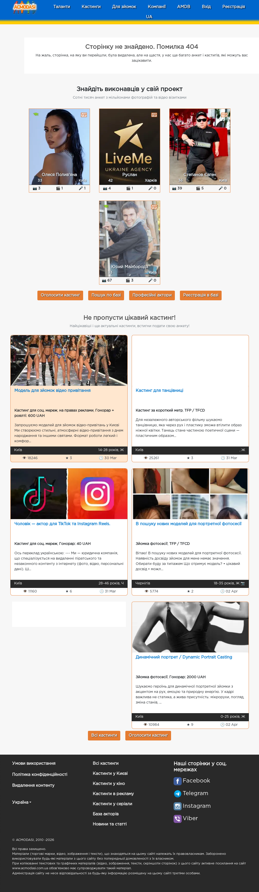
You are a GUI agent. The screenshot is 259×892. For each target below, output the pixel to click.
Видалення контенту (33, 786)
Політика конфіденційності (39, 775)
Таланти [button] (61, 7)
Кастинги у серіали (112, 804)
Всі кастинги (104, 735)
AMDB (183, 7)
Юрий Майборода (129, 267)
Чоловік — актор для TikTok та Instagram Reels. (62, 524)
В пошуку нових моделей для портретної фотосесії (188, 524)
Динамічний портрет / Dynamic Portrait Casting (184, 657)
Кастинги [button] (91, 7)
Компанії (157, 7)
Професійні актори (152, 295)
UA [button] (149, 17)
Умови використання (33, 764)
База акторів (106, 814)
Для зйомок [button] (124, 7)
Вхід (206, 7)
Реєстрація (233, 7)
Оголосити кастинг (60, 295)
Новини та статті (110, 824)
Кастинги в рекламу (113, 794)
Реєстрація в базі (200, 295)
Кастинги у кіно (109, 784)
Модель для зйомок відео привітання (52, 391)
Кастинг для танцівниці (159, 391)
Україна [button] (20, 802)
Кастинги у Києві (110, 774)
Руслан (129, 175)
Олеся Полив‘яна (59, 175)
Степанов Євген (199, 175)
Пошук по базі (106, 295)
